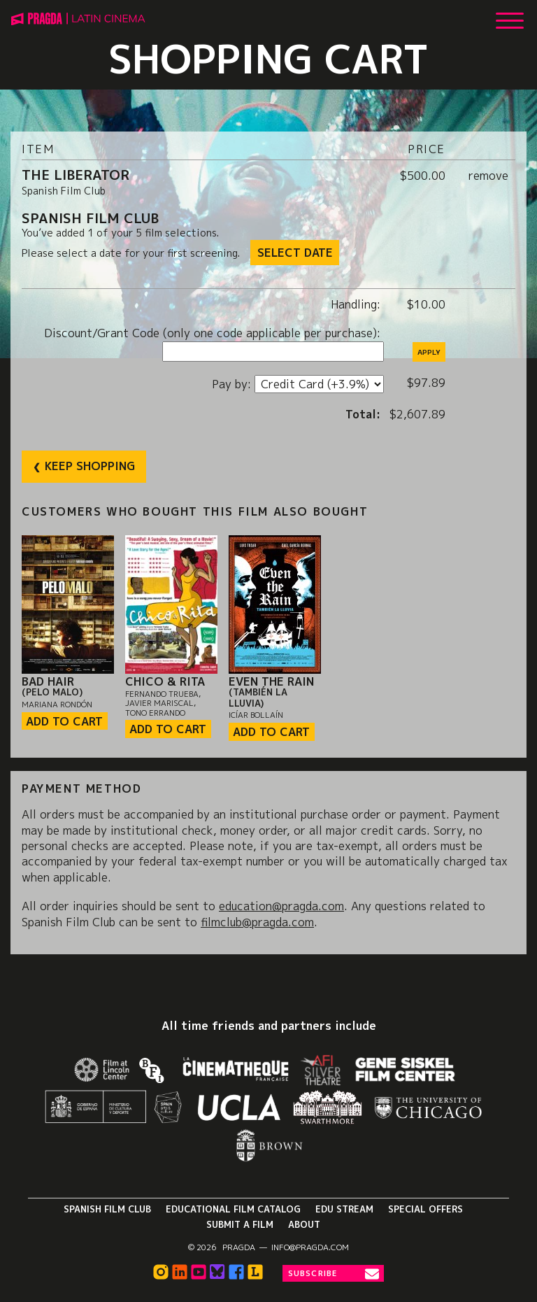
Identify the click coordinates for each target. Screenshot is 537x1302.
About (304, 1224)
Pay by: (233, 384)
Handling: (357, 304)
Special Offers (425, 1209)
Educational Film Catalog (233, 1209)
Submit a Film (239, 1224)
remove (488, 175)
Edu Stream (344, 1209)
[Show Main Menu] (510, 15)
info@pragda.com (310, 1247)
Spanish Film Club (107, 1209)
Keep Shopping (90, 466)
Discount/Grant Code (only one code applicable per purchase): (214, 333)
